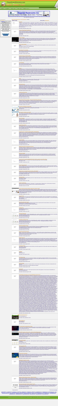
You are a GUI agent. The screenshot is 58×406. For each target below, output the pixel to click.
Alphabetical (47, 20)
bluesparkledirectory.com (38, 392)
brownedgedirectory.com (45, 392)
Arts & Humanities (23, 19)
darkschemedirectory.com (27, 393)
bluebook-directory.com (30, 392)
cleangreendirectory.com (5, 393)
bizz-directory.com (8, 392)
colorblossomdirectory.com (19, 393)
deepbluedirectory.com (40, 393)
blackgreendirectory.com (23, 392)
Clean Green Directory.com (16, 19)
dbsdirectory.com (34, 393)
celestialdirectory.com (53, 392)
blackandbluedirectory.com (15, 392)
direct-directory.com (53, 393)
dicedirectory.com (46, 393)
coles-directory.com (12, 393)
